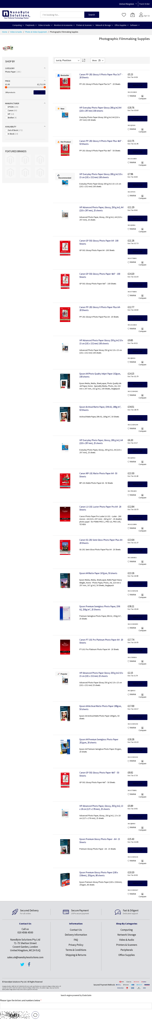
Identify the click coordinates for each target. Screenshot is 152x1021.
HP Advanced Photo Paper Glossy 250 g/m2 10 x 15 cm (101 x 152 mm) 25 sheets (101, 674)
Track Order (144, 4)
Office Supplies (126, 955)
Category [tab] (10, 68)
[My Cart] (132, 15)
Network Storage (126, 934)
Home (5, 32)
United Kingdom (126, 4)
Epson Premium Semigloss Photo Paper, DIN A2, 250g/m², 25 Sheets (99, 608)
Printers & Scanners (126, 944)
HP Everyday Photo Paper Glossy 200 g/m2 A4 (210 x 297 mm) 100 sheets (100, 109)
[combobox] (62, 15)
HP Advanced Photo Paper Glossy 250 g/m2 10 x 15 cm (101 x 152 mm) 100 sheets (101, 342)
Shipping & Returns (75, 955)
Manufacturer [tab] (12, 103)
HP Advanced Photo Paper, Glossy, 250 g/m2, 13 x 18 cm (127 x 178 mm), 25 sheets (101, 807)
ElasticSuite (86, 995)
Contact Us (76, 929)
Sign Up (147, 15)
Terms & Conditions (75, 950)
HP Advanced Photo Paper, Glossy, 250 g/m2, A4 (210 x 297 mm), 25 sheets (101, 209)
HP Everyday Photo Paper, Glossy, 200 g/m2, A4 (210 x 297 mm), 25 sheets (101, 442)
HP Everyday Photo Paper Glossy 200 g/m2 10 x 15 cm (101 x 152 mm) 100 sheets (100, 176)
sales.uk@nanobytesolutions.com (25, 957)
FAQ (76, 939)
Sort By (59, 60)
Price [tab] (7, 81)
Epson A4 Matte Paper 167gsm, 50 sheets (98, 573)
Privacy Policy (76, 944)
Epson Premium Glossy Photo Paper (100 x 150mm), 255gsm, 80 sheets (98, 874)
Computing (127, 929)
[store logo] (16, 14)
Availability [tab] (10, 126)
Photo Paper (13, 72)
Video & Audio (16, 32)
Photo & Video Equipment (36, 32)
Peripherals (127, 950)
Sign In (146, 13)
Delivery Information (76, 934)
